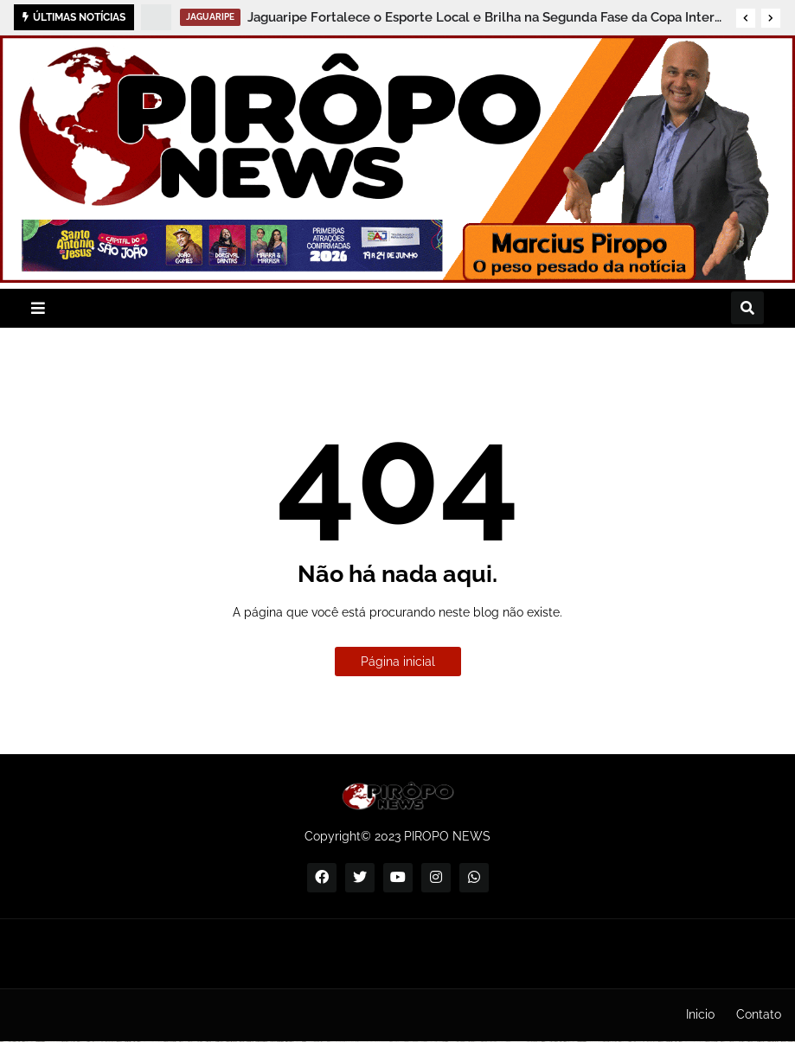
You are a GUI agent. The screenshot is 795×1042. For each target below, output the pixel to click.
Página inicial (398, 661)
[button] (745, 18)
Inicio (700, 1014)
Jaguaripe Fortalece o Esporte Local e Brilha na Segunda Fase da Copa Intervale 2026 (487, 17)
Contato (758, 1014)
